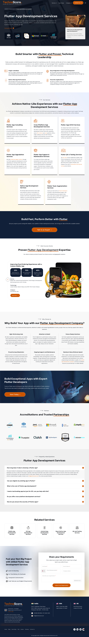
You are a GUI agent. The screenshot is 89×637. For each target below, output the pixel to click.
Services (54, 3)
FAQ (18, 629)
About (5, 629)
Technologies (12, 9)
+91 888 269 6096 (38, 613)
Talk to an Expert (43, 229)
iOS (38, 133)
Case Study (61, 3)
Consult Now (8, 28)
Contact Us (32, 629)
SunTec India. (11, 611)
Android (41, 133)
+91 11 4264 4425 (46, 613)
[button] (8, 279)
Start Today (14, 394)
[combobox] (43, 571)
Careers (22, 629)
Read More (14, 295)
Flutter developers (63, 191)
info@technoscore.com (33, 476)
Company (68, 3)
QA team (65, 157)
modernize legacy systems (16, 159)
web (46, 133)
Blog (9, 629)
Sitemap (27, 629)
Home (6, 9)
